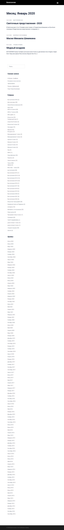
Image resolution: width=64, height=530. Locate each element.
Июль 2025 (10, 241)
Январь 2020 (11, 335)
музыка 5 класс (12, 144)
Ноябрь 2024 (11, 254)
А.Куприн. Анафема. (13, 78)
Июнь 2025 (10, 243)
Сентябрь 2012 (11, 513)
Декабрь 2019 (11, 338)
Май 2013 (10, 492)
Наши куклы (11, 212)
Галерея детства (12, 119)
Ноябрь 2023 (11, 270)
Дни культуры (11, 102)
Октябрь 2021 (11, 301)
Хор (9, 149)
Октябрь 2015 (11, 419)
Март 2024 (10, 262)
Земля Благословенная (14, 104)
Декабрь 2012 (11, 506)
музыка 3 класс (12, 139)
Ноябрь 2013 (11, 477)
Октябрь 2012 (11, 511)
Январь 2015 (11, 440)
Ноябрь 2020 (11, 319)
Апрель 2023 (11, 283)
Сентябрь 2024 (11, 257)
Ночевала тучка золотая (14, 81)
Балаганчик (11, 2)
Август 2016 (11, 403)
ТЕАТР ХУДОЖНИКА (13, 220)
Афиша (9, 164)
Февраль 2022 (11, 296)
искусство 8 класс (12, 121)
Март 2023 (10, 285)
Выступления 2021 (12, 196)
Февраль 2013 (11, 500)
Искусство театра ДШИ (14, 201)
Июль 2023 (10, 278)
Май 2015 (10, 430)
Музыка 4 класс (12, 142)
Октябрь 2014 (11, 448)
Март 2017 (10, 385)
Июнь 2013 (10, 490)
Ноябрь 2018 (11, 348)
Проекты (10, 157)
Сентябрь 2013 (11, 482)
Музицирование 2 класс (14, 136)
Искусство (10, 117)
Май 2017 (10, 380)
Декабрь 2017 (11, 361)
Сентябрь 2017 (11, 369)
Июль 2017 (10, 375)
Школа (9, 230)
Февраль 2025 (11, 249)
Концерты (10, 131)
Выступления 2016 (12, 183)
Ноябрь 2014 (11, 445)
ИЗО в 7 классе (12, 112)
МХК (9, 152)
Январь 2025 (11, 251)
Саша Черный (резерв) (14, 88)
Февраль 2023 (11, 288)
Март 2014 (10, 466)
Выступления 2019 (12, 191)
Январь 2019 (11, 346)
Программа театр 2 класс (14, 214)
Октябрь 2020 (11, 322)
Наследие (10, 127)
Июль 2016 (10, 406)
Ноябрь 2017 (11, 364)
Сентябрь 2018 (11, 351)
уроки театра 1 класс (13, 222)
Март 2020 (10, 333)
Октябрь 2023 (11, 272)
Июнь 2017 (10, 377)
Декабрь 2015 (11, 414)
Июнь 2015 (10, 427)
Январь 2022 (11, 298)
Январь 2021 (11, 317)
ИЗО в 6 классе (12, 109)
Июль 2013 (10, 487)
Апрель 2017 (11, 382)
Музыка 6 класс (12, 147)
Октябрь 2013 (11, 479)
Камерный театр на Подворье (15, 204)
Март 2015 (10, 435)
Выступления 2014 (12, 178)
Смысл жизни (11, 160)
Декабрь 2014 (11, 443)
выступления (11, 170)
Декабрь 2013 (11, 474)
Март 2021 (10, 312)
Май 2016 (10, 409)
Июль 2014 (10, 456)
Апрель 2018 (11, 356)
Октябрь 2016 (11, 398)
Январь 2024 (11, 267)
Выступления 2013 (12, 175)
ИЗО (9, 107)
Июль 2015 (10, 424)
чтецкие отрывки (17, 44)
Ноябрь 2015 (11, 416)
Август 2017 (11, 372)
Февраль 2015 (11, 437)
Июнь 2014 (10, 458)
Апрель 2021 (11, 309)
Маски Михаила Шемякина (21, 38)
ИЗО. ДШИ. (10, 114)
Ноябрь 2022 (11, 291)
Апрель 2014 (11, 464)
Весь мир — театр (12, 167)
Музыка (10, 129)
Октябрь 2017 (11, 367)
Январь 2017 (11, 390)
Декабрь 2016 (11, 393)
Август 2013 (11, 485)
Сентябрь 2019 (11, 343)
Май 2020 (10, 327)
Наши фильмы (11, 155)
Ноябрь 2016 (11, 396)
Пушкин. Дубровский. (13, 86)
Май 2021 (10, 306)
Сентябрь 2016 (11, 401)
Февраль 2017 (11, 388)
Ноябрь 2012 (11, 508)
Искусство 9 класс (12, 124)
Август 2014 (11, 453)
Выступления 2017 (12, 185)
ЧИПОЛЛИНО (11, 83)
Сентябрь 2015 (11, 422)
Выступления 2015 (12, 180)
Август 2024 (11, 259)
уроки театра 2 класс (13, 225)
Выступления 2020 (18, 20)
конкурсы (10, 206)
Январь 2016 (11, 411)
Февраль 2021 (11, 314)
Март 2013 (10, 498)
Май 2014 (10, 461)
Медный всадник (16, 47)
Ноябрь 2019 (11, 340)
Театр (9, 163)
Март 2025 (10, 246)
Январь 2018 (11, 359)
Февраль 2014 (11, 469)
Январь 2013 (11, 503)
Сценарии (10, 217)
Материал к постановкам (20, 35)
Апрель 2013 (11, 495)
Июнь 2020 (10, 325)
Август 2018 (11, 354)
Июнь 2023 (10, 280)
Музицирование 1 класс (14, 134)
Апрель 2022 (11, 293)
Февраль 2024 (11, 264)
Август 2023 (11, 275)
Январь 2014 (11, 471)
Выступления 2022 (12, 99)
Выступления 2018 (12, 188)
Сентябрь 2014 (11, 451)
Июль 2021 (10, 304)
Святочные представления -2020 (24, 23)
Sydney (27, 527)
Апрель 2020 (11, 330)
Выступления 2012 (12, 172)
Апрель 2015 (11, 432)
